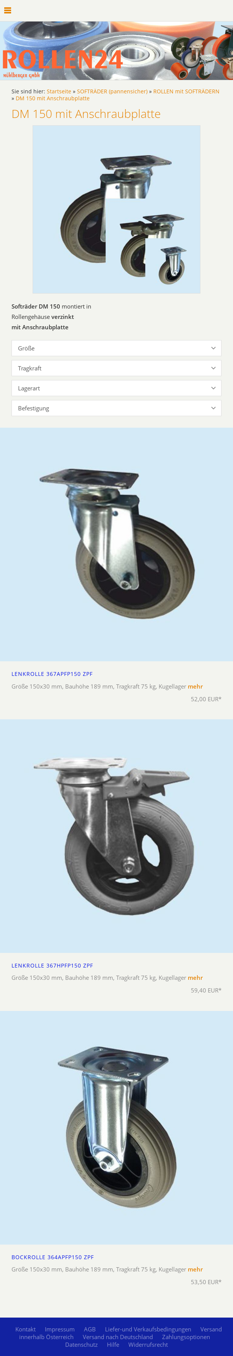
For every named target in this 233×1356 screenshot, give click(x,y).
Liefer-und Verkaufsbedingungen (148, 1329)
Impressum (60, 1329)
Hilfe (113, 1344)
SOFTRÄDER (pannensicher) (112, 91)
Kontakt (25, 1329)
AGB (90, 1329)
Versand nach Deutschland (118, 1337)
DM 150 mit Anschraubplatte (53, 98)
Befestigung (33, 408)
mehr (195, 686)
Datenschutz (81, 1344)
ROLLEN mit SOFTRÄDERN (186, 91)
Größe (26, 348)
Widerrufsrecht (148, 1344)
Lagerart (29, 388)
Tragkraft (29, 368)
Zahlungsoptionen (186, 1337)
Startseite (59, 91)
